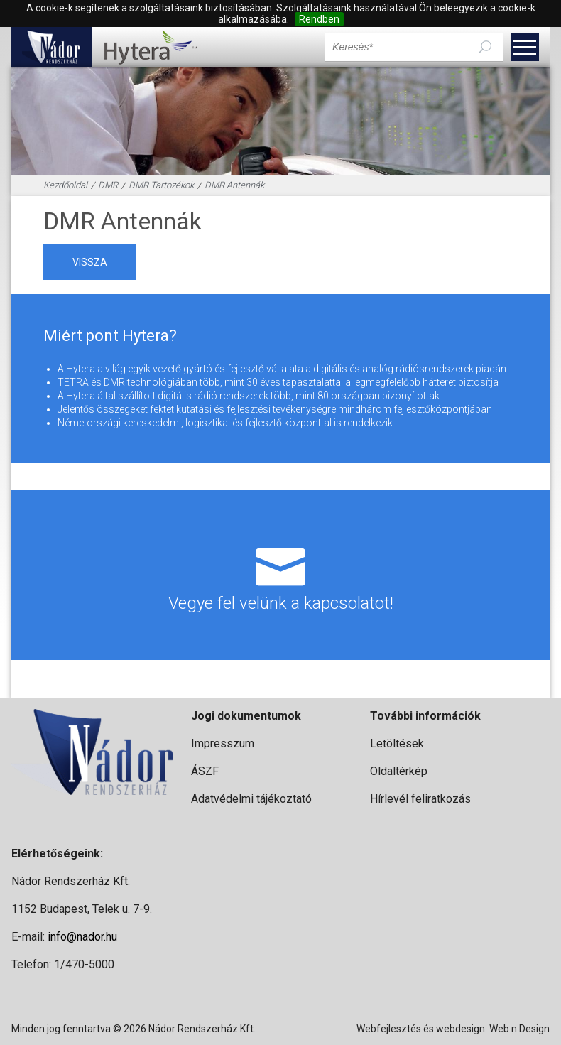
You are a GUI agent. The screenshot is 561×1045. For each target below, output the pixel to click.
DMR (108, 185)
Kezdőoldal (65, 185)
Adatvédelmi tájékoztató (251, 799)
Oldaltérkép (398, 771)
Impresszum (222, 743)
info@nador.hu (82, 936)
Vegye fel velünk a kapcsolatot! (280, 574)
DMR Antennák (234, 185)
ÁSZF (205, 771)
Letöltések (397, 743)
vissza (89, 262)
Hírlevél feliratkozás (420, 799)
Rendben (319, 19)
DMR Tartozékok (161, 185)
